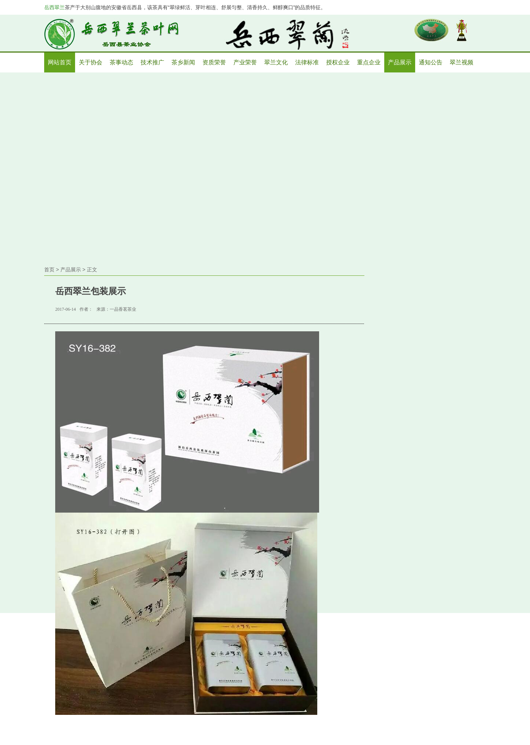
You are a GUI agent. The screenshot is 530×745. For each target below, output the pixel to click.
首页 (49, 269)
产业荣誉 (245, 62)
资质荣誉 (214, 62)
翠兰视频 (461, 62)
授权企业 (338, 62)
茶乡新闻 (183, 62)
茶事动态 (121, 62)
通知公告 (430, 62)
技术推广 (152, 62)
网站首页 (59, 62)
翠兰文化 (276, 62)
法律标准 (307, 62)
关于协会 (90, 62)
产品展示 (399, 62)
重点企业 (369, 62)
